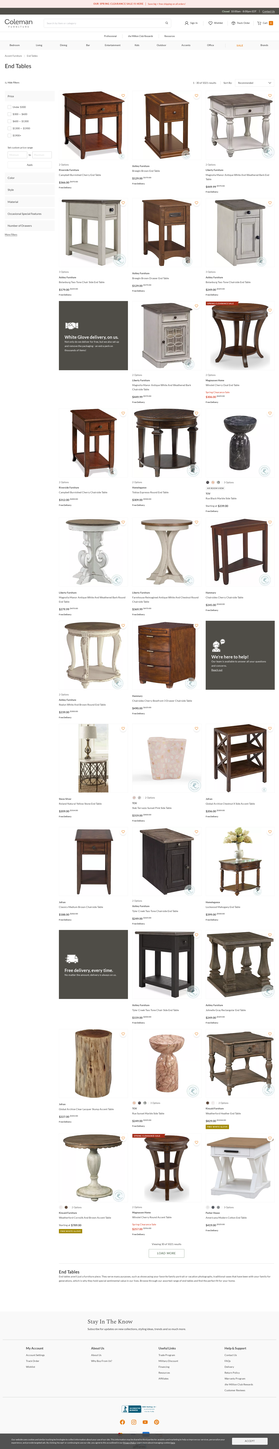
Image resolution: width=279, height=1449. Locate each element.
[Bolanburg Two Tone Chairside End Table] (240, 277)
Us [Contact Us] (231, 1355)
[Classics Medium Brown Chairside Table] (93, 902)
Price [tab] (11, 96)
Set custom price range (20, 147)
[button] (191, 23)
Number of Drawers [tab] (20, 225)
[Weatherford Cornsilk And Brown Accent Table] (93, 1213)
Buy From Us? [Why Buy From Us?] (101, 1360)
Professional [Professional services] (110, 36)
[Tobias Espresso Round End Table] (166, 488)
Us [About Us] (96, 1355)
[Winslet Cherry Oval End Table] (240, 380)
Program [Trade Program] (167, 1355)
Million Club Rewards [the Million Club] (140, 36)
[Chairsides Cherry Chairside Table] (240, 593)
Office (210, 45)
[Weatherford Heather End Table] (240, 1108)
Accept (250, 1441)
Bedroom (15, 45)
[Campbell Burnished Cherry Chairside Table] (93, 488)
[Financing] (164, 1366)
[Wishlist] (30, 1366)
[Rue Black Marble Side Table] (240, 494)
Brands (264, 45)
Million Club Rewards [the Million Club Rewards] (239, 1384)
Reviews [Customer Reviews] (235, 1390)
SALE (240, 45)
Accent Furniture (13, 55)
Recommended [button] (245, 82)
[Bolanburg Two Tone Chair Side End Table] (93, 277)
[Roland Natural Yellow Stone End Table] (93, 799)
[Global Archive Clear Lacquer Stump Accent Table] (93, 1104)
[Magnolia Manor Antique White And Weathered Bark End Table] (240, 170)
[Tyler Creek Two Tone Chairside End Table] (166, 906)
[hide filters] (13, 82)
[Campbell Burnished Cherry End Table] (93, 170)
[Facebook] (122, 1424)
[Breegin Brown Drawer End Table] (166, 273)
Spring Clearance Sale (218, 392)
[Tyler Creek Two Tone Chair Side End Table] (166, 1005)
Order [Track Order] (32, 1360)
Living (39, 45)
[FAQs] (228, 1360)
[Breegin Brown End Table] (166, 166)
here (173, 1442)
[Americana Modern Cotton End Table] (240, 1213)
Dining (63, 45)
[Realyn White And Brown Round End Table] (93, 700)
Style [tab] (11, 189)
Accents (185, 45)
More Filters (11, 234)
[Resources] (164, 1372)
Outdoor (161, 45)
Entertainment (112, 45)
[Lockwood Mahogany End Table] (240, 902)
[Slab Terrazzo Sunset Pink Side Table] (166, 803)
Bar (88, 45)
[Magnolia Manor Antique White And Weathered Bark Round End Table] (93, 593)
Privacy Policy (129, 1442)
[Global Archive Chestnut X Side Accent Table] (240, 799)
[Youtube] (145, 1424)
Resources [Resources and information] (169, 36)
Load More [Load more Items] (166, 1253)
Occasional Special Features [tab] (24, 213)
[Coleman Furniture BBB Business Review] (139, 1411)
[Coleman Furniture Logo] (18, 26)
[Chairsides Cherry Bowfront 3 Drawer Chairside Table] (166, 696)
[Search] (107, 23)
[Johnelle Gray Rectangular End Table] (240, 1005)
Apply (30, 164)
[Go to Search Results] (167, 23)
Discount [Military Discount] (168, 1360)
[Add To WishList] (123, 95)
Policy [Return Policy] (232, 1372)
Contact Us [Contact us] (268, 11)
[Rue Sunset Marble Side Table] (166, 1108)
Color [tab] (11, 177)
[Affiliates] (164, 1378)
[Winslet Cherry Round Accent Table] (166, 1212)
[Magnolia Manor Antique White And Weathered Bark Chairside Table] (166, 380)
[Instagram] (134, 1424)
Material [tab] (13, 201)
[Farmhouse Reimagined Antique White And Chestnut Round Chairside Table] (166, 593)
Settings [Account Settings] (35, 1355)
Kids (137, 45)
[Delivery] (229, 1366)
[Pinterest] (157, 1424)
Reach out (216, 669)
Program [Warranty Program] (235, 1378)
